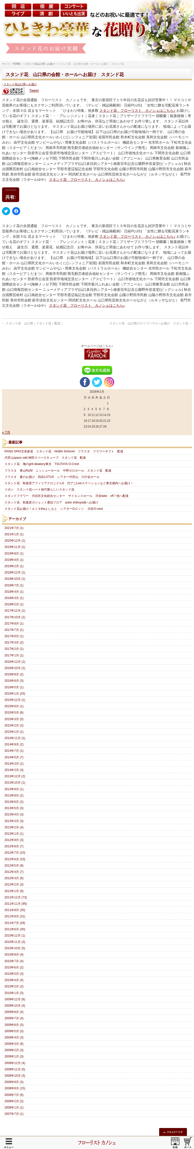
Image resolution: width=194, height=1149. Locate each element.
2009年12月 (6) (15, 999)
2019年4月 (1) (14, 560)
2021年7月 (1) (14, 528)
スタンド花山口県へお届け (20, 84)
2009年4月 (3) (14, 1037)
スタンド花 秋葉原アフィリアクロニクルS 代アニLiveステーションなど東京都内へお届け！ (69, 483)
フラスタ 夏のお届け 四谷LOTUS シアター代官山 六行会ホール (52, 477)
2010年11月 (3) (15, 942)
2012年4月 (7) (14, 872)
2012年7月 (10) (15, 852)
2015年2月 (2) (14, 725)
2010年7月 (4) (14, 961)
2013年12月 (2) (15, 776)
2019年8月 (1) (14, 553)
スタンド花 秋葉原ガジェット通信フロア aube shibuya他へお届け (51, 502)
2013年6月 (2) (14, 802)
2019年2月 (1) (14, 566)
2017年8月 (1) (14, 623)
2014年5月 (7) (14, 757)
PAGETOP (175, 1132)
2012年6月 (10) (15, 859)
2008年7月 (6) (14, 1095)
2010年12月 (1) (15, 935)
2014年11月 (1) (15, 738)
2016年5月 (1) (14, 687)
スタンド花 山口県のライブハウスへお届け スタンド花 (150, 323)
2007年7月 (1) (14, 1114)
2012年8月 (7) (14, 846)
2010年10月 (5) (15, 948)
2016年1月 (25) (15, 693)
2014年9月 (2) (14, 744)
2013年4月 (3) (14, 814)
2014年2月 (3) (14, 770)
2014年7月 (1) (14, 751)
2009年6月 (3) (14, 1025)
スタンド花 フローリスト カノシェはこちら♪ (137, 110)
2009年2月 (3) (14, 1050)
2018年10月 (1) (15, 579)
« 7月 (6, 432)
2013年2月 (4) (14, 827)
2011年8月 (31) (15, 916)
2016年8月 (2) (14, 674)
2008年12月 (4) (15, 1063)
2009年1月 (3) (14, 1056)
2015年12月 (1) (15, 700)
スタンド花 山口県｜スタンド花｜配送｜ (32, 323)
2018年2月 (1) (14, 604)
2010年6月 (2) (14, 967)
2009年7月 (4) (14, 1018)
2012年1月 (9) (14, 891)
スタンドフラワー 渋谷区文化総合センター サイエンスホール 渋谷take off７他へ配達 (70, 496)
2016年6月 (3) (14, 680)
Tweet (34, 91)
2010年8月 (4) (14, 954)
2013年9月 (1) (14, 789)
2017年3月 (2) (14, 642)
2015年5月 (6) (14, 712)
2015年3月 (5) (14, 719)
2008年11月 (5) (15, 1069)
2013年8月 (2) (14, 795)
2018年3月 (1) (14, 598)
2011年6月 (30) (15, 929)
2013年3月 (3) (14, 821)
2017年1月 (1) (14, 655)
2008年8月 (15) (15, 1088)
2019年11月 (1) (15, 547)
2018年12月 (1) (15, 572)
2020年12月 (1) (15, 540)
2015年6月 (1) (14, 706)
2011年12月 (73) (16, 897)
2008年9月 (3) (14, 1082)
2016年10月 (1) (15, 668)
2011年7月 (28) (15, 923)
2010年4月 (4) (14, 980)
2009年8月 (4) (14, 1012)
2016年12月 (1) (15, 662)
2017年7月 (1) (14, 630)
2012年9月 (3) (14, 840)
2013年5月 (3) (14, 808)
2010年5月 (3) (14, 974)
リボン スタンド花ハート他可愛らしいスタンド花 (39, 489)
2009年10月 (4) (15, 1005)
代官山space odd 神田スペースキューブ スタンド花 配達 (45, 457)
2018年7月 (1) (14, 585)
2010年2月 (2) (14, 986)
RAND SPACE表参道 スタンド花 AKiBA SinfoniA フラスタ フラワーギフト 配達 (65, 451)
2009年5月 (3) (14, 1031)
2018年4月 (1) (14, 591)
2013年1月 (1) (14, 833)
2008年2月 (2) (14, 1101)
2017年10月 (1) (15, 617)
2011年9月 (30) (15, 910)
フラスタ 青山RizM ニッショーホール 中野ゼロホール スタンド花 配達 (58, 470)
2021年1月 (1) (14, 534)
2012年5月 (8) (14, 865)
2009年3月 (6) (14, 1044)
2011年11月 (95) (16, 903)
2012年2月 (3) (14, 884)
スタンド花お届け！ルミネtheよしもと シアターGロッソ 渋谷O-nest (54, 509)
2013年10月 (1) (15, 782)
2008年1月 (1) (14, 1107)
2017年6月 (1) (14, 636)
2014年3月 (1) (14, 763)
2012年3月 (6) (14, 878)
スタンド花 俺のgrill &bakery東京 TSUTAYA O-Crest (42, 464)
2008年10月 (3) (15, 1075)
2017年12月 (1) (15, 610)
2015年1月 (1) (14, 732)
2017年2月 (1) (14, 649)
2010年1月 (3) (14, 993)
